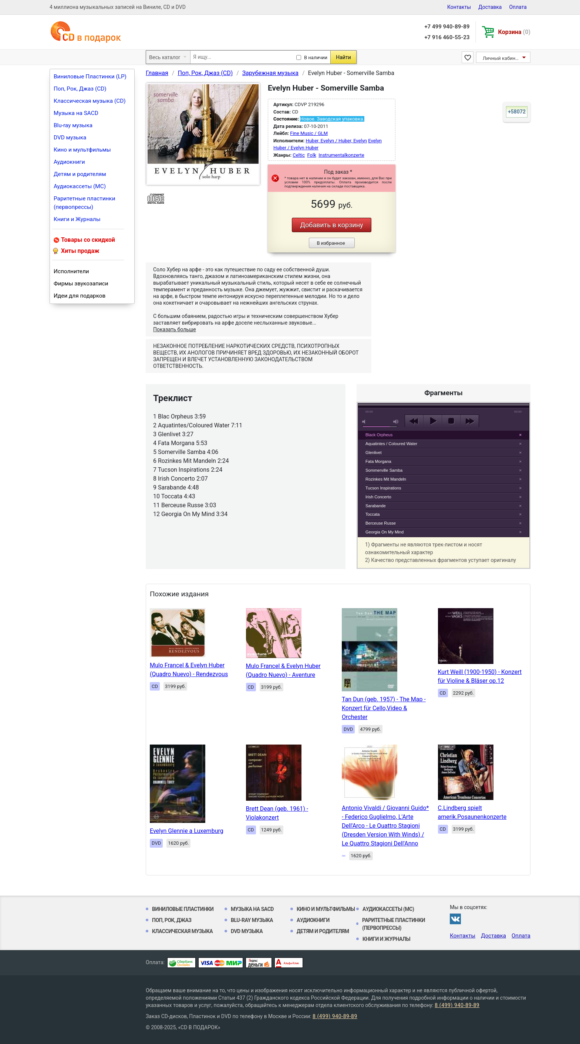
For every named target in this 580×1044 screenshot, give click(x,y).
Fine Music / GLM (309, 133)
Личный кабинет (501, 58)
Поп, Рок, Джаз (172, 920)
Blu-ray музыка (73, 125)
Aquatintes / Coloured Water (391, 443)
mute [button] (365, 422)
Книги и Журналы (77, 219)
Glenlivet (373, 452)
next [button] (470, 421)
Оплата (518, 7)
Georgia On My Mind (384, 532)
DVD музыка (70, 137)
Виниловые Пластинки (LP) (90, 76)
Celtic (299, 155)
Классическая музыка (182, 931)
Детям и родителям (80, 174)
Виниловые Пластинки (182, 909)
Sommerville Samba (383, 470)
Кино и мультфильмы (82, 149)
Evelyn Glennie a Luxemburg (186, 830)
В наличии (315, 57)
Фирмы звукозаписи (81, 283)
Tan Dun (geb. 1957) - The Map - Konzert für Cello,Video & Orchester (384, 708)
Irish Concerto (378, 497)
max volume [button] (396, 422)
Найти (343, 57)
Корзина (514, 31)
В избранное (331, 243)
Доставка (490, 7)
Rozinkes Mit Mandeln (385, 479)
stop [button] (451, 421)
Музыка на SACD (76, 113)
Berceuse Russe (380, 523)
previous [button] (414, 421)
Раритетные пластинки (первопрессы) (84, 202)
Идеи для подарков (79, 295)
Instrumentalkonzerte (341, 155)
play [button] (443, 353)
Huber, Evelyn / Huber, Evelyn (336, 140)
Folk (311, 155)
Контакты (459, 7)
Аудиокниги (69, 162)
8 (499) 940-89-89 (457, 1005)
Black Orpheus (378, 435)
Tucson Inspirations (383, 488)
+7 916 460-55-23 (446, 37)
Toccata (372, 514)
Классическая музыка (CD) (90, 101)
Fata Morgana (378, 461)
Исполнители (71, 271)
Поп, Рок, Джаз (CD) (80, 88)
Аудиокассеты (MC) (80, 186)
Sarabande (375, 506)
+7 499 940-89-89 (446, 26)
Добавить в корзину (331, 225)
